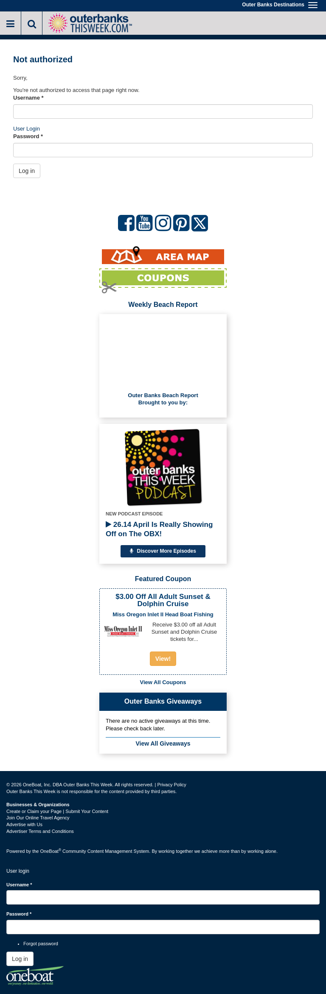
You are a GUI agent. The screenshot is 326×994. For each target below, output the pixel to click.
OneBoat (51, 851)
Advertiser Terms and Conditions (40, 831)
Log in (27, 170)
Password (28, 136)
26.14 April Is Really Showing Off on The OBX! (159, 529)
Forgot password (40, 943)
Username (28, 98)
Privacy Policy (171, 784)
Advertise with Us (24, 824)
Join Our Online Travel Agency (38, 817)
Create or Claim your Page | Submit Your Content (57, 811)
